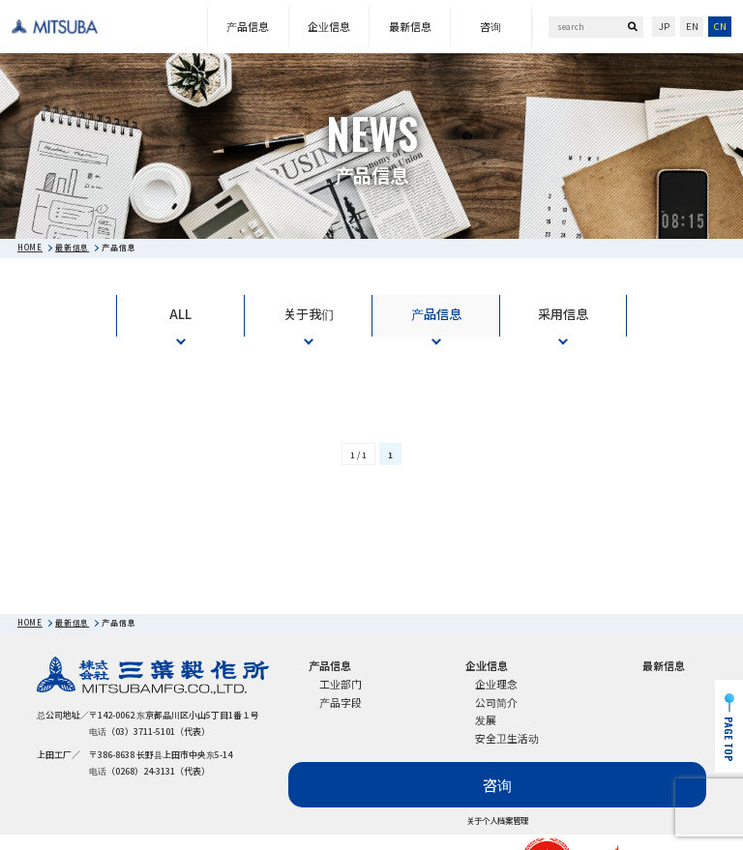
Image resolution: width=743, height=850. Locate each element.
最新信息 (410, 26)
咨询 (490, 26)
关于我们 (308, 314)
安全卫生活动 (507, 738)
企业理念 (496, 683)
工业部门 (340, 683)
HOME (30, 247)
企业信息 (329, 26)
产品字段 (340, 702)
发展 (485, 719)
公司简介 (496, 702)
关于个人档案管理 (497, 821)
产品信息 (247, 26)
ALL (180, 314)
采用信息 (563, 314)
